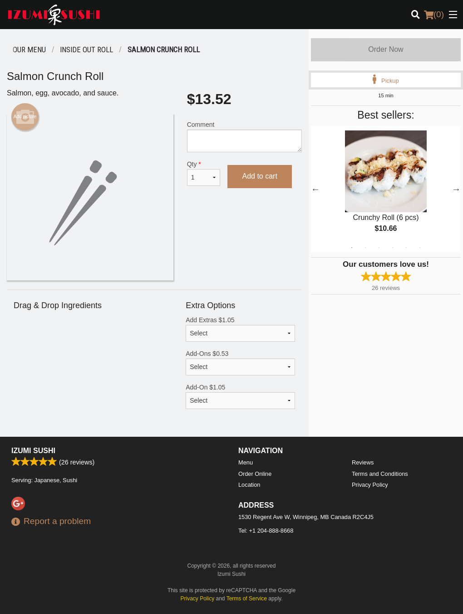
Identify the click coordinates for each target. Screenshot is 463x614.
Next (456, 189)
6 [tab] (419, 247)
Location (249, 484)
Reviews (363, 462)
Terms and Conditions (380, 473)
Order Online (254, 473)
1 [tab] (351, 247)
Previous (315, 189)
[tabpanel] (385, 189)
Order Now (385, 49)
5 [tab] (406, 247)
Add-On (240, 396)
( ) (434, 14)
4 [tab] (392, 247)
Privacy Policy (370, 484)
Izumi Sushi (33, 450)
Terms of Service (247, 598)
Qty (204, 173)
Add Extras (240, 329)
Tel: (265, 530)
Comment (244, 136)
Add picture (25, 116)
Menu (245, 462)
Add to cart (259, 176)
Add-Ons (240, 362)
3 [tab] (379, 247)
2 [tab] (365, 247)
